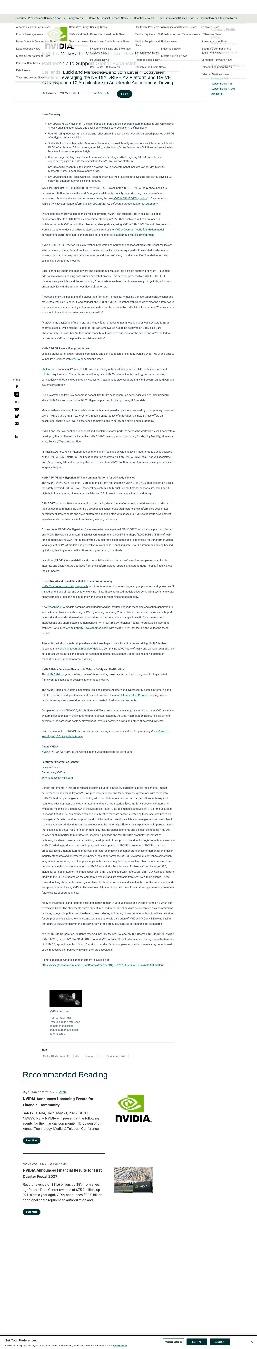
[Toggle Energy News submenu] (86, 18)
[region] (128, 1342)
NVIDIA (103, 93)
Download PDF (219, 78)
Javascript (217, 93)
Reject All (197, 1341)
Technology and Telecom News (219, 18)
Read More (31, 1140)
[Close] (251, 1341)
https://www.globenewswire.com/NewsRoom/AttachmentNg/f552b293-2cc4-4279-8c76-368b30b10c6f (103, 965)
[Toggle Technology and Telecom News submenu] (240, 18)
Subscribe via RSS (222, 83)
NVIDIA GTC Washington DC (56, 1056)
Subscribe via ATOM (223, 88)
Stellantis (47, 369)
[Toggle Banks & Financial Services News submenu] (130, 18)
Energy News (75, 18)
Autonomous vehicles (117, 1056)
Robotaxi (89, 1056)
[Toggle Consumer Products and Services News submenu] (64, 18)
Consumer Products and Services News (38, 18)
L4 (100, 1056)
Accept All (220, 1341)
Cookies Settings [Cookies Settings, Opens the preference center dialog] (173, 1341)
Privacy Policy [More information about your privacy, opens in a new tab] (120, 1345)
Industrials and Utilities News (177, 18)
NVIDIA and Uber (59, 1011)
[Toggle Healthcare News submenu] (157, 18)
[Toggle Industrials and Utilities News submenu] (197, 18)
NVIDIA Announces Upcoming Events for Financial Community (58, 1102)
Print (214, 73)
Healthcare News (144, 18)
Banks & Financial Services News (108, 18)
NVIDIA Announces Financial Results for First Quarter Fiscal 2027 (62, 1173)
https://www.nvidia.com (225, 52)
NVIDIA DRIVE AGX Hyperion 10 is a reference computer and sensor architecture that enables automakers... (64, 1025)
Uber (77, 1056)
